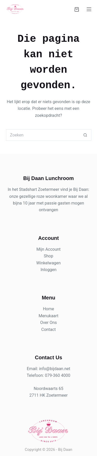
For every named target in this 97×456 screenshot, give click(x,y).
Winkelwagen (48, 262)
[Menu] (89, 9)
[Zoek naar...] (43, 135)
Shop (48, 256)
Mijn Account (48, 249)
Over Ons (48, 322)
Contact (48, 329)
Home (48, 308)
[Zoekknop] (85, 135)
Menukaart (48, 315)
